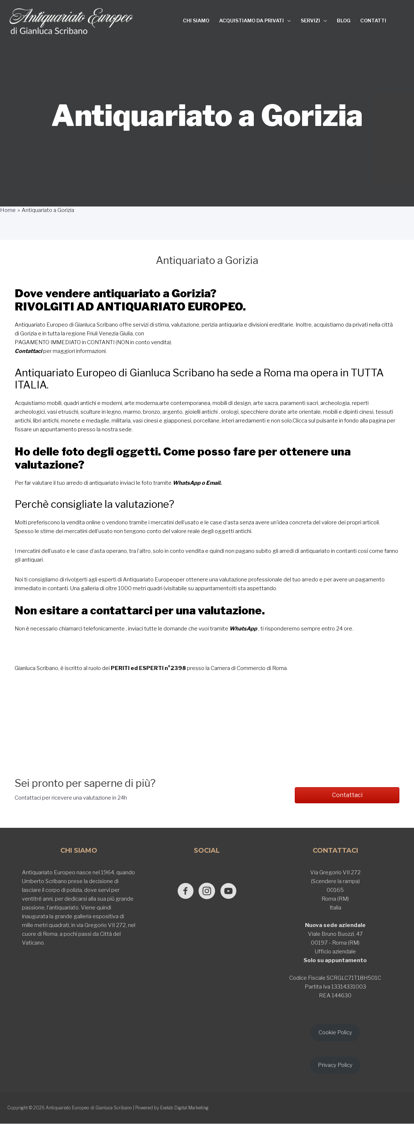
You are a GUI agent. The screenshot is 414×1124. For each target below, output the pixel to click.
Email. (214, 482)
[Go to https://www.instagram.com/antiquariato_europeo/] (207, 891)
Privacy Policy (335, 1065)
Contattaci (28, 351)
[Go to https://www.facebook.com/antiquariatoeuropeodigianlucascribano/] (184, 891)
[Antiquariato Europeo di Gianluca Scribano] (71, 21)
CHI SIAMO (196, 20)
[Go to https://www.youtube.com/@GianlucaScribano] (230, 891)
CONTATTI (373, 20)
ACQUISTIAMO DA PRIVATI (251, 20)
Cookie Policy (335, 1032)
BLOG (343, 20)
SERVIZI (310, 20)
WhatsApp (187, 482)
